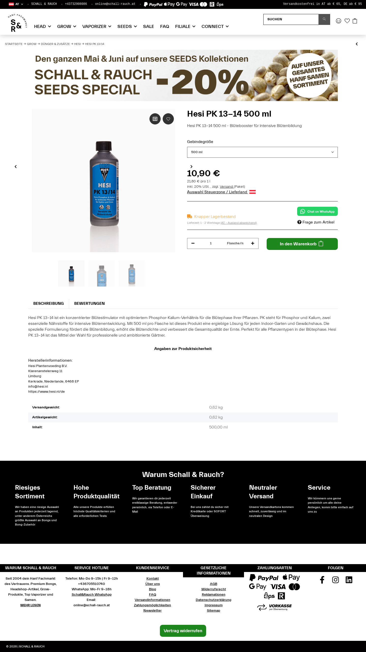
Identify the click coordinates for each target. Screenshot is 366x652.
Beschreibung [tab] (48, 303)
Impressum (214, 605)
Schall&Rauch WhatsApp (92, 595)
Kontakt (152, 579)
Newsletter (152, 611)
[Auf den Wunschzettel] (168, 118)
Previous (15, 166)
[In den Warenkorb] (302, 244)
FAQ (164, 26)
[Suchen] (291, 19)
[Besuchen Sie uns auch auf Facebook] (322, 582)
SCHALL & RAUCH (44, 4)
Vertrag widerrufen (183, 630)
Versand (227, 187)
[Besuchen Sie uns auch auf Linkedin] (349, 582)
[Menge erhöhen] (252, 243)
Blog (152, 589)
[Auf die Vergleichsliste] (155, 118)
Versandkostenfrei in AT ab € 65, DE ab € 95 (322, 4)
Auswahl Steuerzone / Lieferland (221, 192)
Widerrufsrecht (213, 589)
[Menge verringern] (193, 243)
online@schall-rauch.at (115, 4)
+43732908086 (76, 4)
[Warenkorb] (355, 21)
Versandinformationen (152, 600)
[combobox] (262, 152)
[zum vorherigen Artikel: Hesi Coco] (357, 44)
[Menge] (210, 243)
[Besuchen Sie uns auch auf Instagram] (335, 582)
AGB (213, 584)
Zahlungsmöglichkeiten (152, 605)
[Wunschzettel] (347, 21)
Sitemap (213, 611)
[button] (15, 4)
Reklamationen (213, 595)
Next (191, 166)
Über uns (152, 584)
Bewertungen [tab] (89, 303)
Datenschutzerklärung (213, 600)
